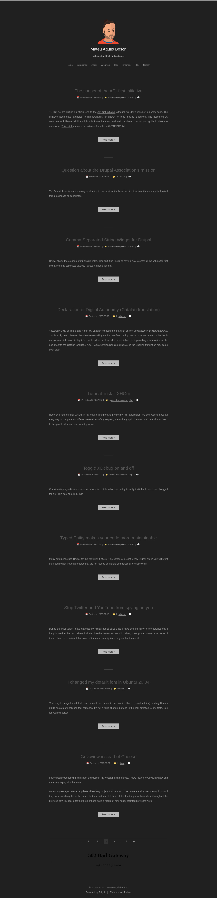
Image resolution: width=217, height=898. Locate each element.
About (94, 65)
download (140, 703)
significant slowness (86, 777)
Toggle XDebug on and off (108, 468)
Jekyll (102, 892)
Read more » (108, 139)
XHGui (78, 414)
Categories (82, 65)
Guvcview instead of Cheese (108, 756)
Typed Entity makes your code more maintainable (108, 537)
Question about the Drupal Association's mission (108, 170)
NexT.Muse (125, 892)
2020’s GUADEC (138, 335)
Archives (105, 65)
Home (70, 65)
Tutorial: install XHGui (108, 393)
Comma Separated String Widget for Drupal (108, 239)
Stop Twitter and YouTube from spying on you (108, 607)
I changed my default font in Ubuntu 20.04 (109, 682)
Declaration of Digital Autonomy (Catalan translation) (108, 309)
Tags (116, 65)
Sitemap (126, 65)
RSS (137, 65)
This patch (67, 126)
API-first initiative (106, 112)
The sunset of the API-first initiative (108, 90)
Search (146, 65)
